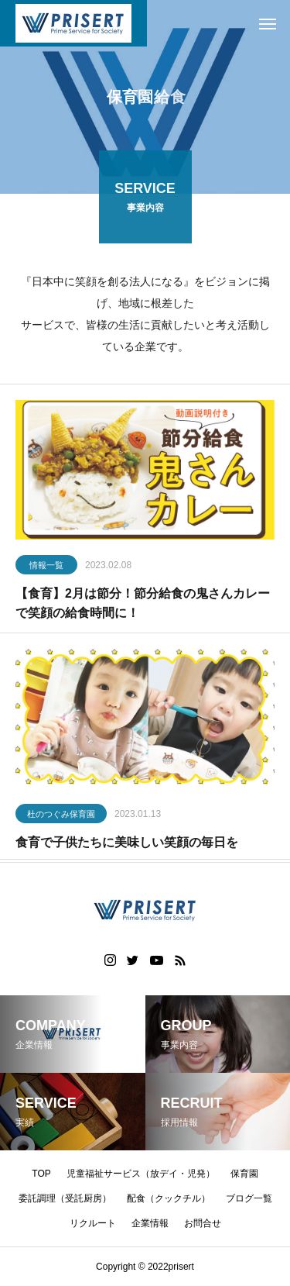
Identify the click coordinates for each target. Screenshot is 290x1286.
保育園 (244, 1173)
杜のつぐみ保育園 (61, 816)
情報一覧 (46, 567)
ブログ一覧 (249, 1198)
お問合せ (202, 1223)
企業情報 (150, 1223)
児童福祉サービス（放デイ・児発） (141, 1173)
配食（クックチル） (168, 1198)
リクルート (93, 1223)
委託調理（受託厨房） (65, 1198)
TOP (41, 1173)
